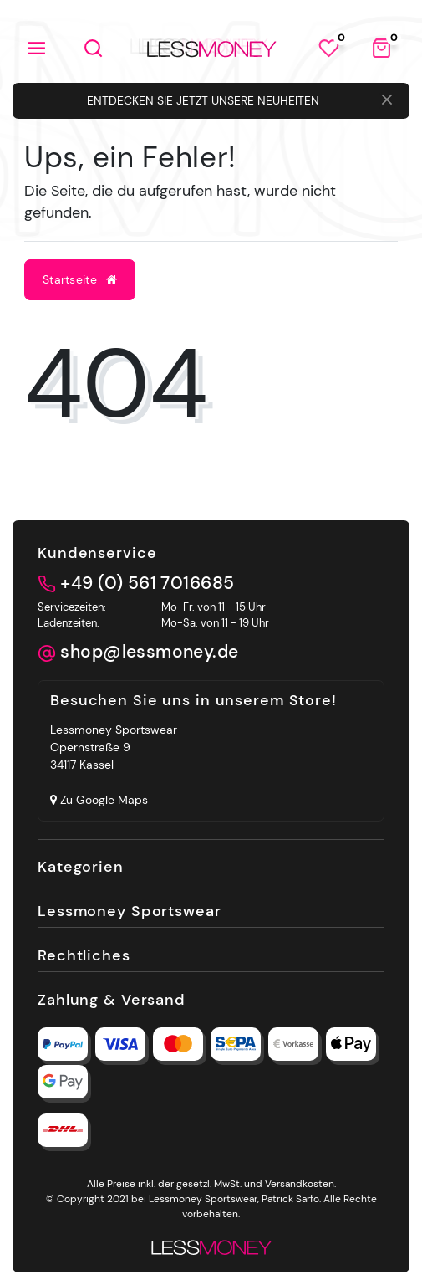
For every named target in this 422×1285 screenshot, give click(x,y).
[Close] (387, 101)
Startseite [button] (80, 279)
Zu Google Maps (99, 799)
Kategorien (81, 866)
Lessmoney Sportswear (129, 910)
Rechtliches (84, 955)
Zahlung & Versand (112, 999)
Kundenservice (97, 552)
